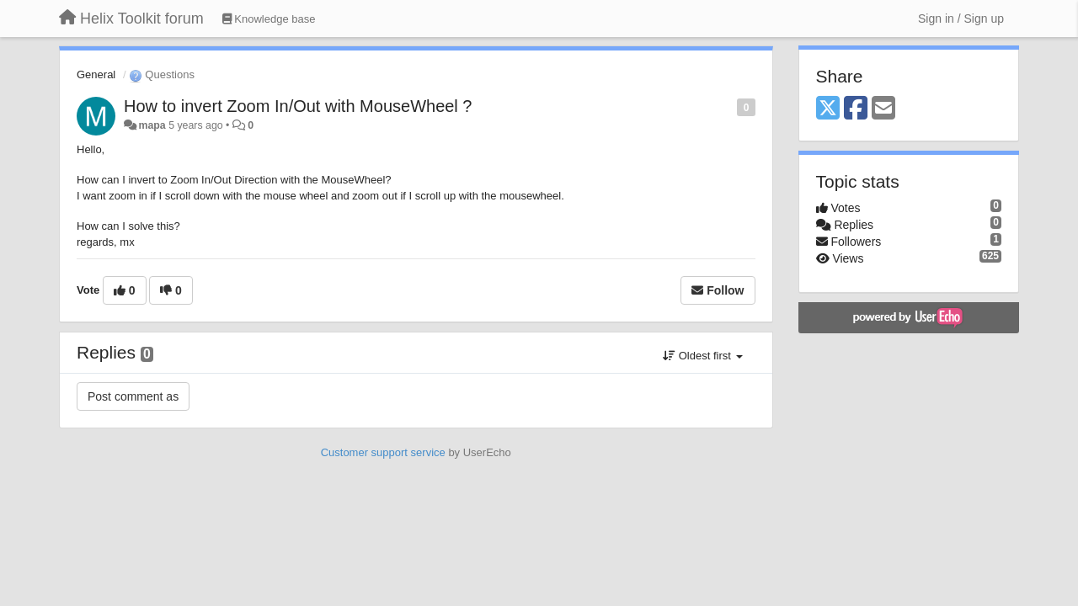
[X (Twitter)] (828, 109)
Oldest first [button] (702, 355)
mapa (151, 125)
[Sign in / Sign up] (961, 18)
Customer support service (383, 452)
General (96, 74)
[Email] (883, 109)
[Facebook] (855, 109)
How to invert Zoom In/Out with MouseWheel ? (298, 106)
